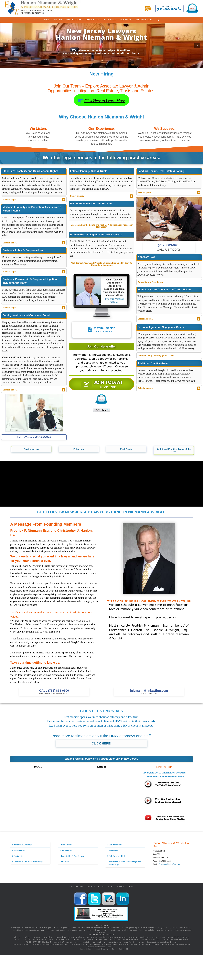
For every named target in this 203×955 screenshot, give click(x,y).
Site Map (64, 862)
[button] (158, 20)
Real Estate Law (105, 886)
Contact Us (17, 856)
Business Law (76, 886)
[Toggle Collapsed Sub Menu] (34, 200)
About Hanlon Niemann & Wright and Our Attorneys (124, 863)
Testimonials (65, 850)
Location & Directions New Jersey (27, 862)
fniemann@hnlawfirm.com (169, 864)
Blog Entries (65, 845)
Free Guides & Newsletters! (71, 856)
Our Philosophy (114, 845)
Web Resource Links (116, 856)
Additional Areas (124, 886)
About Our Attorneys (22, 845)
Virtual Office (18, 850)
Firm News (112, 850)
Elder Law (90, 886)
